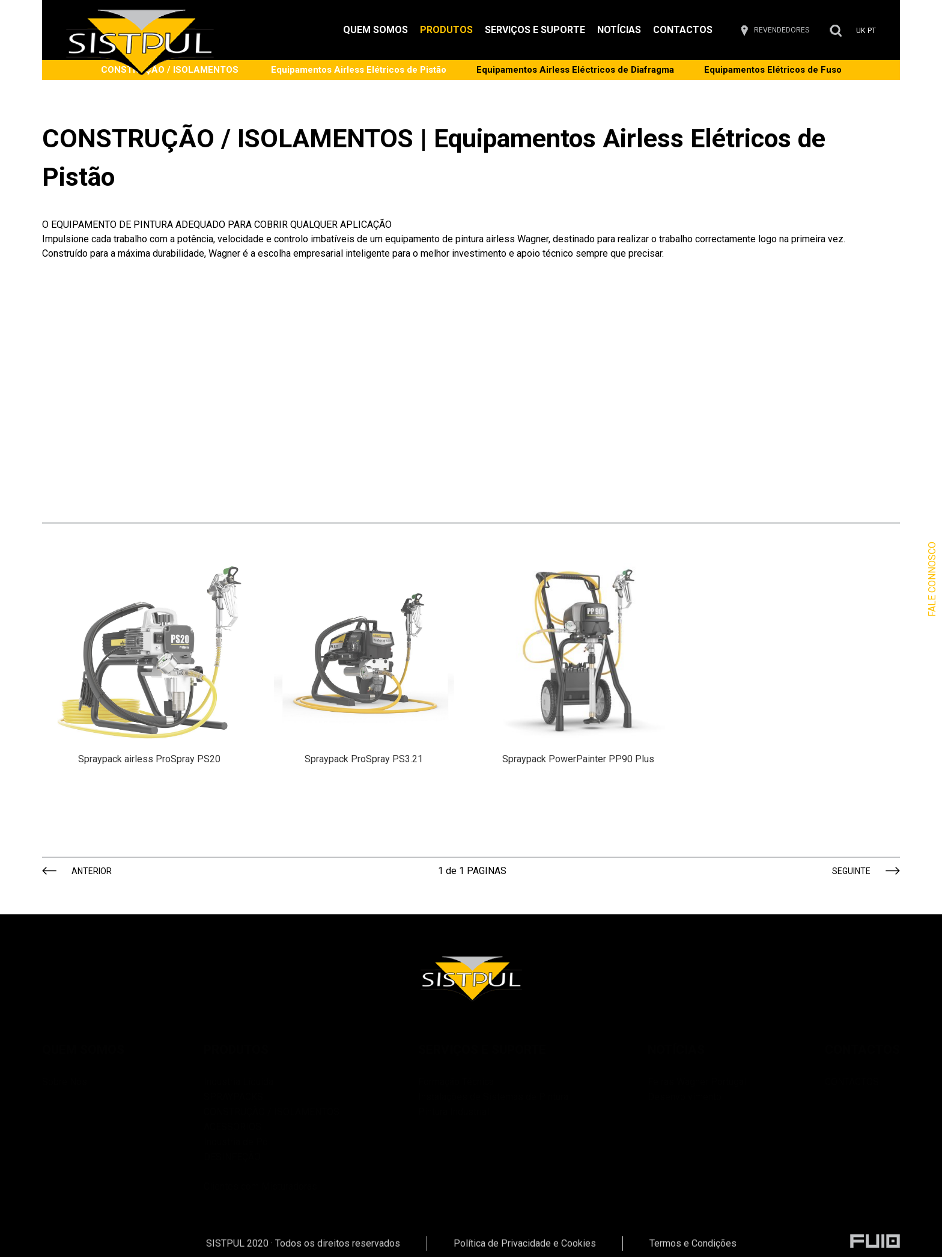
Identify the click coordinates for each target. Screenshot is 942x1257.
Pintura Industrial (453, 1112)
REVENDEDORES (781, 30)
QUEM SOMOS (375, 29)
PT (872, 30)
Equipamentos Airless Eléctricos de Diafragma (575, 69)
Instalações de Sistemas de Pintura (493, 1097)
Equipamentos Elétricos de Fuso (773, 69)
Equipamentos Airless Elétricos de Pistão (358, 69)
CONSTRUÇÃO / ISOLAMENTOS (271, 1112)
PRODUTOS (446, 29)
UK (860, 30)
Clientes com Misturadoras (271, 1178)
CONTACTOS (683, 29)
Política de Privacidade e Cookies (525, 1248)
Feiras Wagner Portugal (697, 1081)
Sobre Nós (64, 1081)
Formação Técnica (456, 1081)
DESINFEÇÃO (232, 1157)
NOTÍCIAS (619, 29)
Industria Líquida (238, 1081)
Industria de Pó (236, 1142)
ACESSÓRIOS (232, 1127)
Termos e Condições (693, 1248)
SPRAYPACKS (233, 1097)
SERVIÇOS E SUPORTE (535, 29)
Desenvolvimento (685, 1097)
